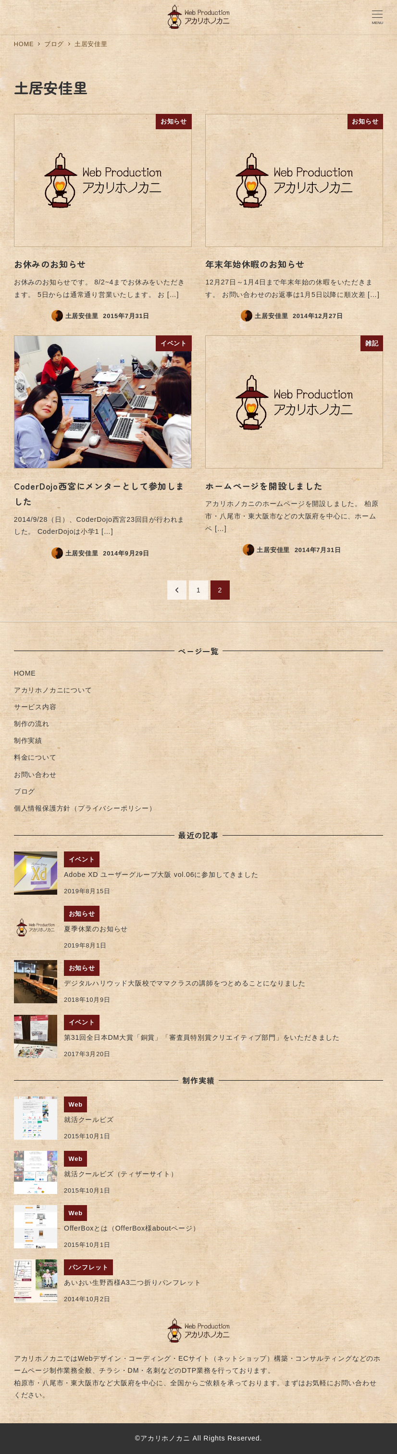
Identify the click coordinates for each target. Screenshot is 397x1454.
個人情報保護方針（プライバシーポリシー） (85, 808)
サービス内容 (35, 707)
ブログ (24, 791)
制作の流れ (32, 723)
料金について (35, 757)
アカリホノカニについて (53, 690)
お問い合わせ (35, 774)
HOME (25, 673)
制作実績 (28, 740)
